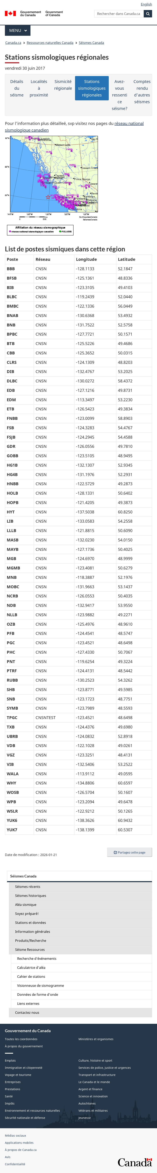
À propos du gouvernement (24, 1046)
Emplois (10, 1060)
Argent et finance (90, 1089)
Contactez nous (27, 1012)
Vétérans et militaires (93, 1111)
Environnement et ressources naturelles (32, 1111)
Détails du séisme (17, 88)
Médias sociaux (15, 1135)
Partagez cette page (129, 852)
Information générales (32, 931)
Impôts (10, 1103)
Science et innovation (93, 1096)
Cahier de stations (31, 976)
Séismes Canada (91, 42)
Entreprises (13, 1082)
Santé (9, 1096)
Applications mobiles (19, 1143)
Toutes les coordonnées (21, 1039)
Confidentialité (15, 1164)
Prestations (12, 1089)
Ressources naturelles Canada (50, 42)
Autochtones (87, 1103)
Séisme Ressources (30, 949)
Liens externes (28, 1003)
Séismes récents (27, 886)
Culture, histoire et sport (95, 1060)
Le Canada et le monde (94, 1082)
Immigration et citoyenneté (23, 1068)
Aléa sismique (25, 904)
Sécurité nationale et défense (25, 1118)
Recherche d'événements (36, 958)
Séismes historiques (30, 895)
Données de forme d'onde (37, 994)
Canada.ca (13, 42)
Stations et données (30, 922)
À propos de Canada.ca (21, 1150)
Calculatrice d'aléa (31, 967)
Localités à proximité (39, 88)
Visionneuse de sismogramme (40, 985)
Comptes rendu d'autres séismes (142, 91)
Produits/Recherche (30, 940)
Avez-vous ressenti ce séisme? (119, 95)
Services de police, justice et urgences (104, 1068)
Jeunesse (84, 1118)
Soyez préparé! (27, 913)
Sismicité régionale (63, 85)
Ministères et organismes (95, 1039)
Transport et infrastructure (97, 1075)
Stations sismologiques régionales (92, 88)
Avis (7, 1157)
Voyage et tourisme (18, 1075)
